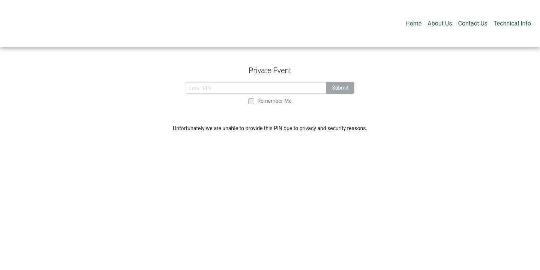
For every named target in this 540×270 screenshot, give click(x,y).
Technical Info (512, 23)
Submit (340, 88)
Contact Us (473, 23)
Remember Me (274, 101)
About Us (440, 23)
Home (413, 23)
